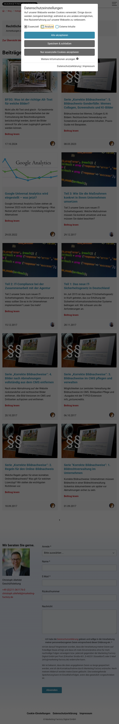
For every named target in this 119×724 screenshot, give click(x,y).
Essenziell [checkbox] (33, 26)
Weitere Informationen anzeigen (59, 59)
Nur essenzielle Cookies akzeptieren (59, 52)
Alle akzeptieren (59, 35)
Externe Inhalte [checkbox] (67, 26)
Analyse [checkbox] (49, 26)
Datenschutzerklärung (69, 66)
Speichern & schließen (59, 43)
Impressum (89, 66)
